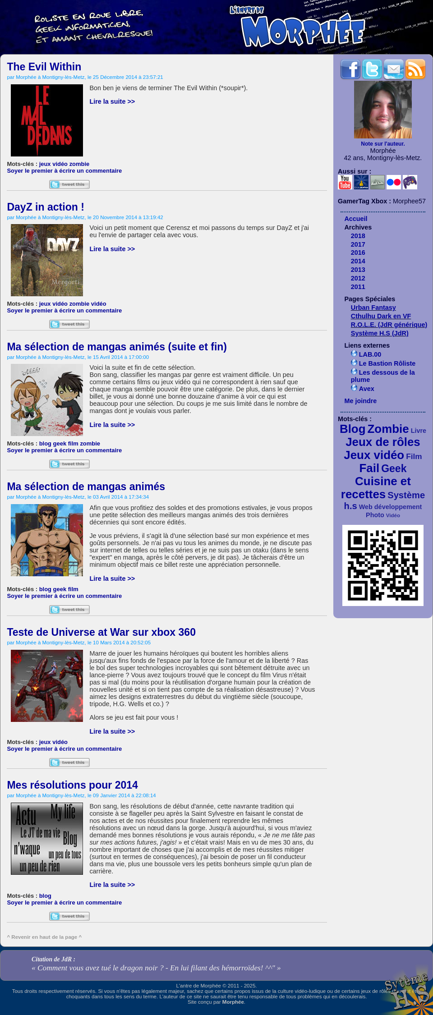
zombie (79, 164)
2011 (358, 286)
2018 (358, 235)
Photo (375, 515)
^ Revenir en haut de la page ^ (44, 937)
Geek (393, 468)
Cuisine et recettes (376, 488)
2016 (358, 252)
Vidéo (393, 515)
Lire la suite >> (112, 101)
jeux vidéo (53, 164)
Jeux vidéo (374, 455)
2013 (358, 269)
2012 (358, 278)
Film (414, 456)
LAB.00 (370, 354)
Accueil (355, 218)
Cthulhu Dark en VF (381, 316)
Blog (353, 429)
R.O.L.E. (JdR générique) (389, 324)
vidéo (98, 303)
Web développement (390, 506)
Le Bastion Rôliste (387, 363)
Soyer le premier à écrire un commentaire (64, 170)
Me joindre (360, 400)
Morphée (233, 1002)
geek (60, 443)
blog (45, 443)
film (73, 443)
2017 (358, 244)
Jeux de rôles (382, 442)
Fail (369, 468)
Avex (366, 388)
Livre (418, 430)
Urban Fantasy (373, 307)
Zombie (388, 429)
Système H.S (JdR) (380, 333)
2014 (358, 261)
